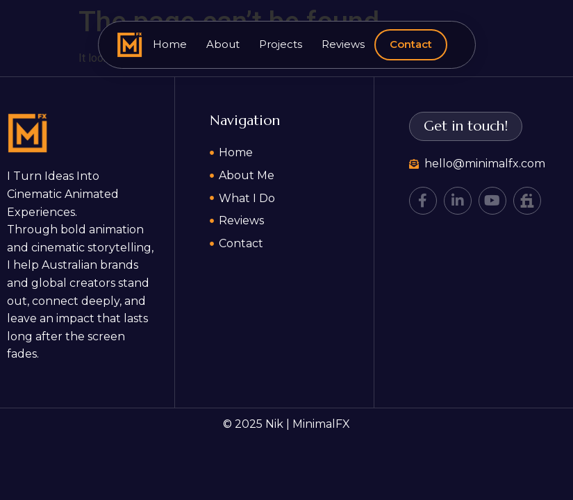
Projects (280, 44)
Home (170, 44)
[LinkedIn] (458, 201)
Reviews (343, 44)
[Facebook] (423, 201)
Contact (411, 44)
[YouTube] (492, 201)
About (223, 44)
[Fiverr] (527, 201)
